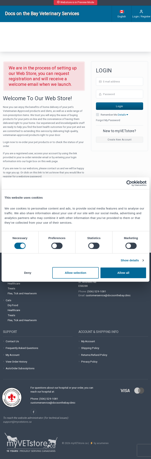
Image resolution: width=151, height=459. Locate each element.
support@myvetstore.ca (17, 421)
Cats (8, 300)
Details (123, 114)
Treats (11, 288)
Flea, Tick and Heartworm (22, 293)
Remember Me (114, 114)
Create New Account (120, 139)
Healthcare (14, 283)
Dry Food (13, 305)
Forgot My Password (108, 120)
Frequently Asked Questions (22, 348)
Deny (27, 272)
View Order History (16, 361)
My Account (12, 354)
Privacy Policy (89, 361)
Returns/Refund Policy (94, 354)
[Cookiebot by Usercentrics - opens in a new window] (129, 183)
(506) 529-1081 (96, 291)
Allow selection (75, 272)
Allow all (123, 272)
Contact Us (12, 341)
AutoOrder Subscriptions (20, 368)
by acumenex (101, 443)
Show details (130, 260)
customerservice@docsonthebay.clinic (108, 295)
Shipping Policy (90, 348)
